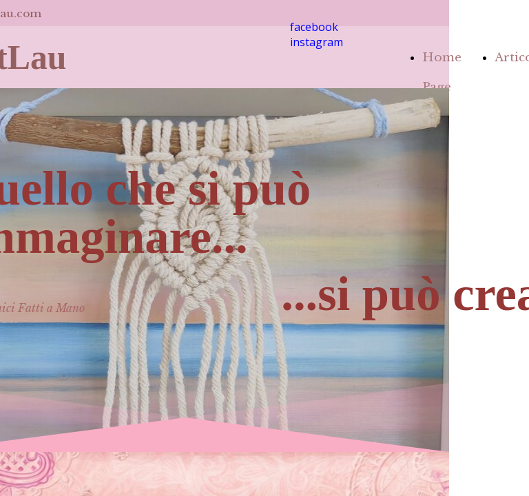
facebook (314, 26)
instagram (316, 42)
